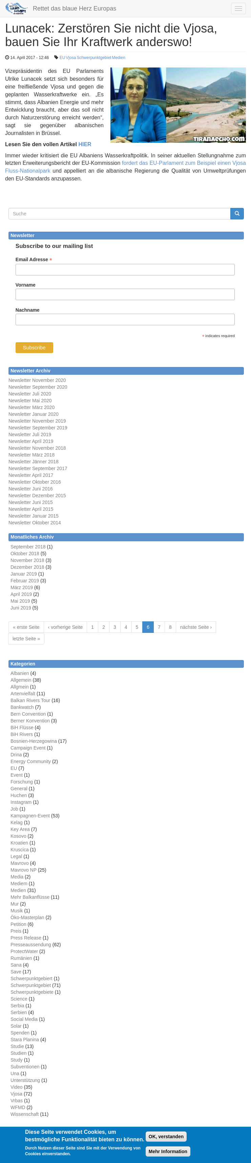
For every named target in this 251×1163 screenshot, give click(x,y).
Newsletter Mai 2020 (30, 400)
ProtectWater (24, 951)
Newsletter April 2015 (30, 509)
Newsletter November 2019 (37, 421)
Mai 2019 (20, 601)
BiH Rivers (22, 734)
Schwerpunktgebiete (32, 992)
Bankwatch (22, 707)
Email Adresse (34, 259)
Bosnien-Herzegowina (34, 741)
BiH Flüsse (22, 727)
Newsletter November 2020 (37, 380)
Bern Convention (28, 714)
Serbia (17, 1005)
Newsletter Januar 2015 (33, 516)
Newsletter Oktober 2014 (34, 522)
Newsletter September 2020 (37, 387)
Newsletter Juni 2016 (30, 488)
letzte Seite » (26, 638)
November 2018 (27, 560)
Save (16, 971)
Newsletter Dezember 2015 (37, 495)
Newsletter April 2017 (30, 475)
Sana (16, 965)
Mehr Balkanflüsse (30, 897)
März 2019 (22, 587)
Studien (18, 1053)
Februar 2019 (25, 580)
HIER (84, 144)
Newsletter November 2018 (37, 448)
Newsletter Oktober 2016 (34, 482)
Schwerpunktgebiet (94, 57)
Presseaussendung (31, 944)
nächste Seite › (196, 627)
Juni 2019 (21, 607)
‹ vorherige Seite (65, 627)
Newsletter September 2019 (37, 427)
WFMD (18, 1107)
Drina (16, 754)
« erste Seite (26, 627)
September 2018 (28, 546)
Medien (118, 57)
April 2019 (21, 594)
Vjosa (71, 57)
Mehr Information (168, 1155)
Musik (17, 910)
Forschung (22, 781)
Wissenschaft (25, 1114)
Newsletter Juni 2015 (30, 502)
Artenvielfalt (23, 693)
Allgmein (20, 687)
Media (17, 876)
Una (15, 1073)
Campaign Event (28, 748)
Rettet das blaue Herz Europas (74, 8)
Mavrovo (20, 863)
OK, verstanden (166, 1140)
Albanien (20, 673)
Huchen (19, 795)
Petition (18, 924)
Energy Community (31, 761)
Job (14, 809)
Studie (17, 1046)
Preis (16, 931)
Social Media (24, 1019)
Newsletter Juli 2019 (29, 434)
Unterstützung (25, 1080)
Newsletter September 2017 (37, 468)
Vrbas (17, 1100)
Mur (15, 904)
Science (19, 999)
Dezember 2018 (27, 567)
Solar (16, 1026)
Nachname (28, 310)
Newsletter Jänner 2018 (33, 461)
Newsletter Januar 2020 (33, 414)
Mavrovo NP (24, 870)
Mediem (19, 883)
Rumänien (21, 958)
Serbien (19, 1012)
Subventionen (25, 1066)
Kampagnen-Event (30, 815)
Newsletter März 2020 (31, 407)
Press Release (26, 938)
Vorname (26, 285)
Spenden (20, 1032)
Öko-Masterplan (27, 917)
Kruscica (20, 849)
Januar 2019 (24, 574)
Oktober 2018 (25, 553)
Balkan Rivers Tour (30, 700)
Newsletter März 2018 (31, 455)
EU (62, 57)
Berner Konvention (30, 720)
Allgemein (21, 680)
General (19, 788)
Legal (16, 856)
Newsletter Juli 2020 (29, 393)
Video (17, 1087)
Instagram (21, 802)
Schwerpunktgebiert (32, 978)
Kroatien (19, 843)
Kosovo (18, 836)
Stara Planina (25, 1039)
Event (17, 775)
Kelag (17, 822)
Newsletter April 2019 (30, 441)
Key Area (20, 829)
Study (17, 1060)
